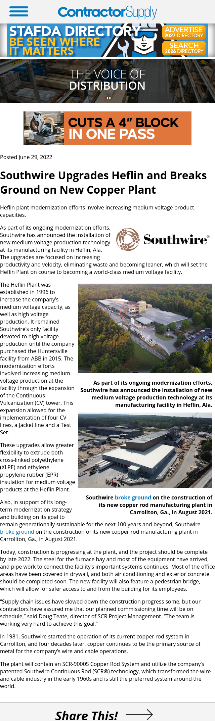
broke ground (133, 497)
